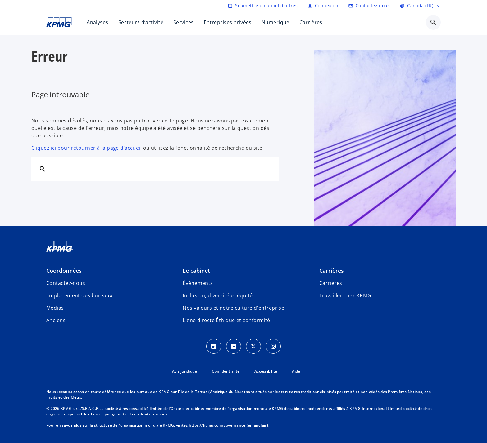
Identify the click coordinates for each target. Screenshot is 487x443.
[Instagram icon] (273, 346)
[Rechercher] (42, 168)
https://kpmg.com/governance (217, 425)
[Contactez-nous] (369, 5)
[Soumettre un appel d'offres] (263, 5)
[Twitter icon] (253, 346)
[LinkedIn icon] (213, 346)
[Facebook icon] (233, 346)
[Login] (322, 5)
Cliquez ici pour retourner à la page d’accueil (86, 147)
